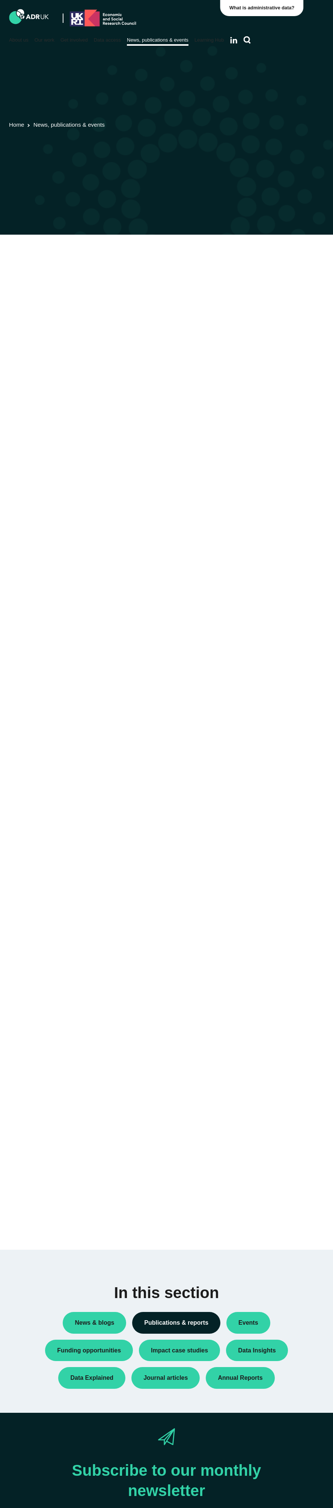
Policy (251, 277)
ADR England (260, 423)
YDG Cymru (258, 503)
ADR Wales (257, 471)
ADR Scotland (260, 447)
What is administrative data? (264, 7)
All (247, 253)
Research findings (265, 301)
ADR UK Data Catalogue (117, 282)
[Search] (247, 40)
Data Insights (259, 265)
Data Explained (273, 804)
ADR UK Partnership (268, 459)
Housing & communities (272, 638)
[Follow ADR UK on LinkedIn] (233, 40)
